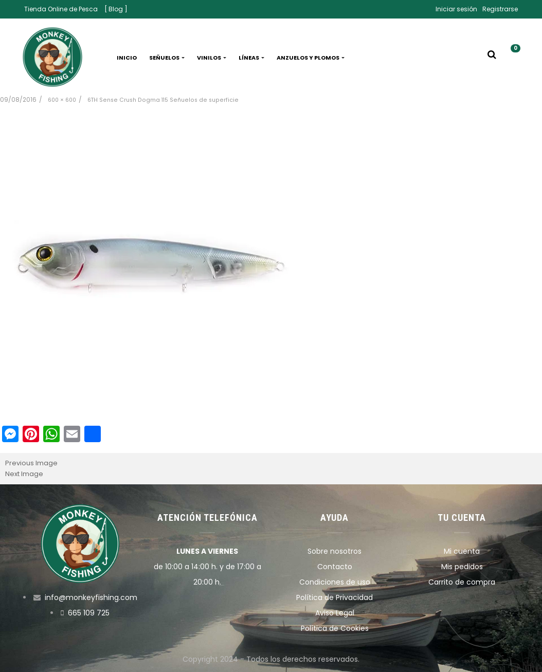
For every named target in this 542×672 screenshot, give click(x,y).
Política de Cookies (335, 628)
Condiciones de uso (334, 582)
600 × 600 (62, 100)
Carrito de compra (461, 582)
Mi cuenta (462, 551)
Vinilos (211, 57)
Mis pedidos (462, 566)
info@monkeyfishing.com (91, 597)
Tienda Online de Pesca (61, 9)
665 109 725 (89, 613)
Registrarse (500, 9)
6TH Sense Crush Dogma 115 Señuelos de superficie (163, 100)
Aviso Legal (334, 613)
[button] (511, 57)
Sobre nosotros (335, 551)
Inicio (127, 57)
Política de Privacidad (334, 597)
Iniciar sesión (456, 9)
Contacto (334, 566)
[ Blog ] (116, 9)
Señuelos (167, 57)
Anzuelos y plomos (311, 57)
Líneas (251, 57)
